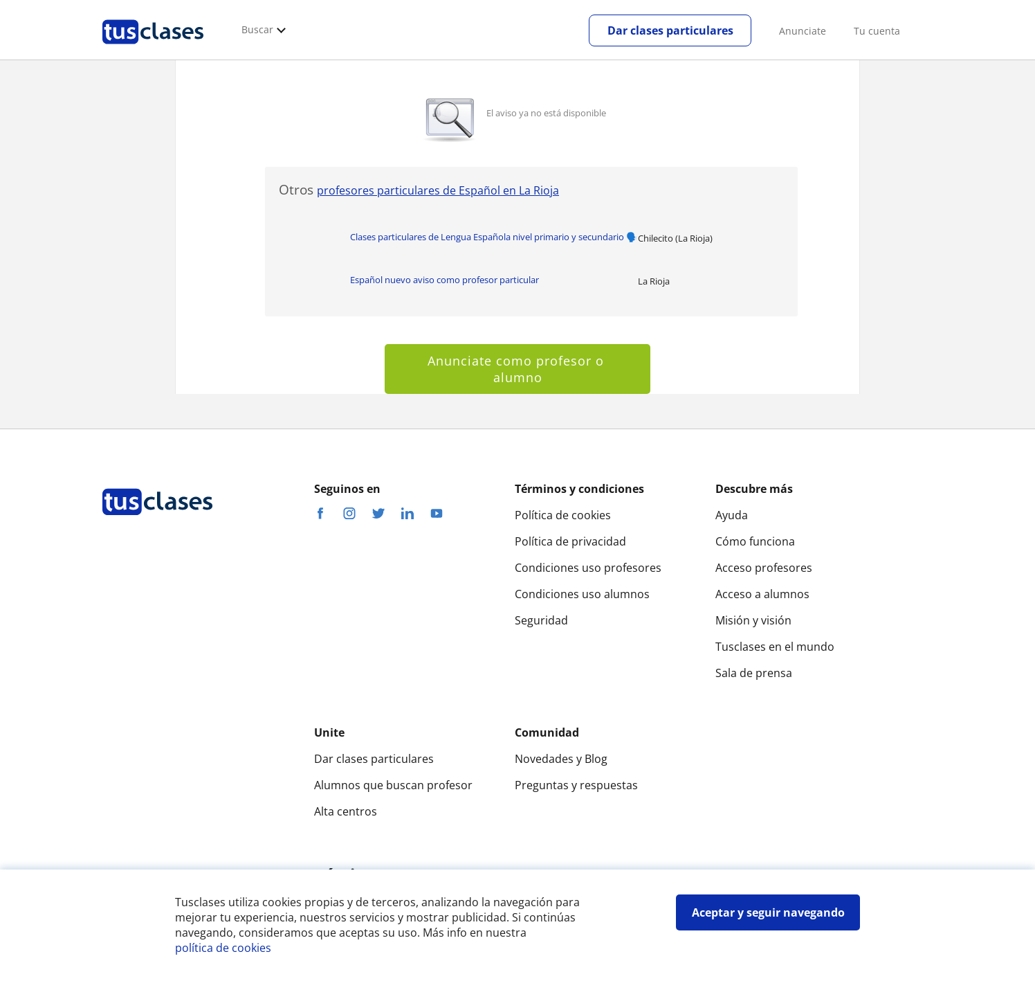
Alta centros (345, 811)
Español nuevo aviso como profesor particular (444, 279)
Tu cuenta (877, 30)
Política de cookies (563, 515)
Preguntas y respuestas (576, 785)
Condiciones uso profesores (588, 567)
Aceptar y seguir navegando (768, 912)
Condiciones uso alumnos (582, 594)
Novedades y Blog (561, 758)
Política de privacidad (570, 541)
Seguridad (541, 620)
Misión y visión (753, 620)
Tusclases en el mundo (774, 646)
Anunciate (802, 30)
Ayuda (731, 515)
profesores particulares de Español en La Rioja (438, 190)
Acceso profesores (763, 567)
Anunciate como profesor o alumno (518, 369)
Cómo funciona (755, 541)
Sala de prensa (753, 673)
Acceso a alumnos (762, 594)
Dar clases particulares (670, 30)
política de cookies (223, 947)
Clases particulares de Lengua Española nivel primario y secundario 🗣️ (494, 237)
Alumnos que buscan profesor (393, 785)
